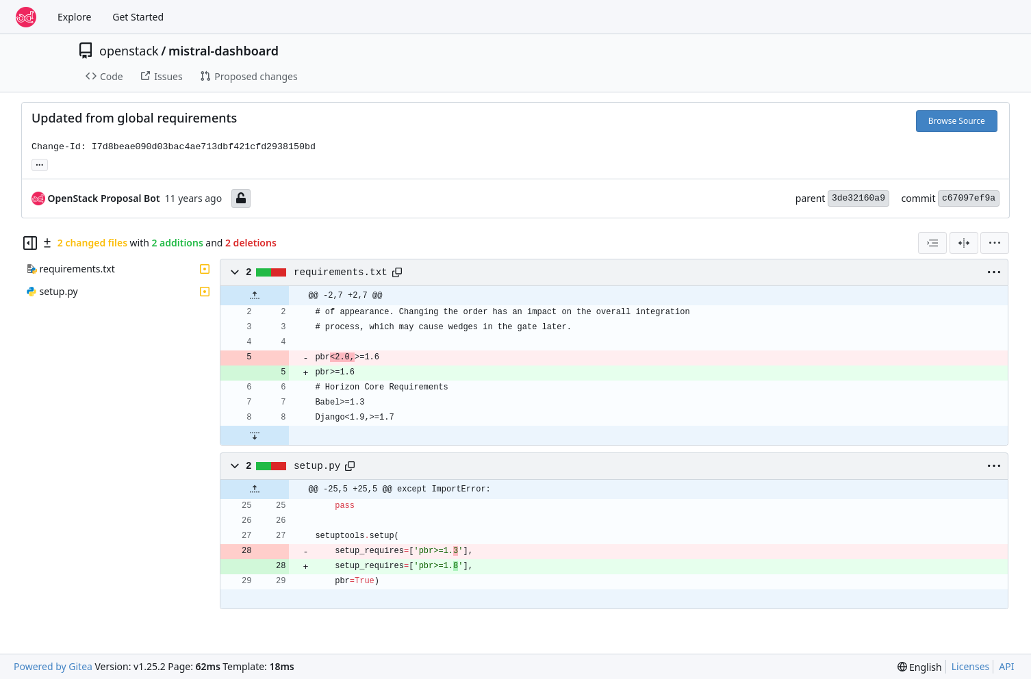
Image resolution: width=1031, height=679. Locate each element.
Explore (74, 16)
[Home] (26, 17)
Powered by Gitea (53, 666)
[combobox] (932, 243)
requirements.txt (340, 272)
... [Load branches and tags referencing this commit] (40, 163)
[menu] (994, 243)
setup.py (317, 466)
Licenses (971, 666)
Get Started (138, 16)
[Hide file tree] (30, 243)
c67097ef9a (968, 198)
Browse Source (956, 121)
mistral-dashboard (223, 50)
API (1006, 666)
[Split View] (964, 243)
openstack (129, 50)
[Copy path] (397, 272)
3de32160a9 (858, 198)
